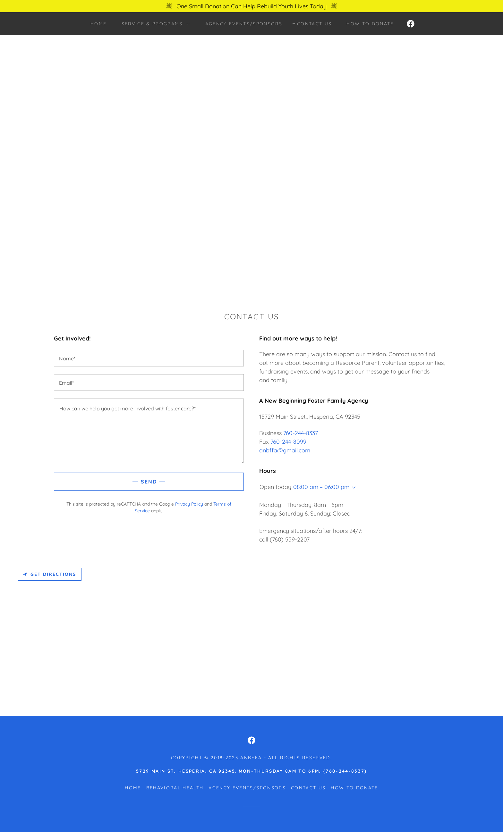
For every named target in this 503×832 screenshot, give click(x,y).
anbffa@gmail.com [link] (284, 450)
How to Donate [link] (370, 24)
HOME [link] (98, 24)
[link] (410, 23)
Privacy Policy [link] (189, 504)
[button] (154, 24)
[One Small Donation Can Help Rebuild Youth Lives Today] (251, 6)
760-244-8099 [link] (288, 441)
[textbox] (149, 358)
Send (149, 481)
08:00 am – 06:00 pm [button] (321, 487)
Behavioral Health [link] (175, 788)
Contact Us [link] (314, 24)
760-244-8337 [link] (300, 433)
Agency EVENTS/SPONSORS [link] (243, 24)
